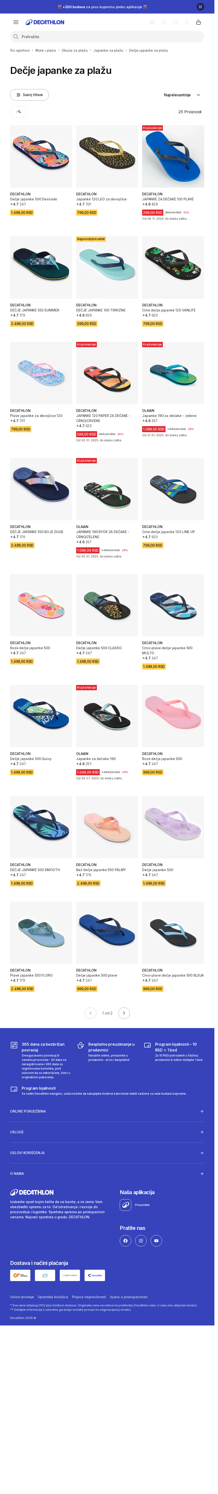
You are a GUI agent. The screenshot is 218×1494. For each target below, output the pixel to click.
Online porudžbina (28, 1111)
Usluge (17, 1132)
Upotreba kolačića (53, 1297)
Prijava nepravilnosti (89, 1297)
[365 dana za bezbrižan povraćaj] (40, 1060)
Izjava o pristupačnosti (129, 1297)
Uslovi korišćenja (27, 1153)
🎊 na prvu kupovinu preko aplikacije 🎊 (102, 7)
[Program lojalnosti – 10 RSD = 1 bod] (174, 1060)
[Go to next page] (124, 1013)
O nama (17, 1174)
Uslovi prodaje (22, 1297)
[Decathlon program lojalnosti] (98, 1090)
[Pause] (200, 7)
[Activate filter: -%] (18, 112)
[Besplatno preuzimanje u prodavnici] (107, 1060)
